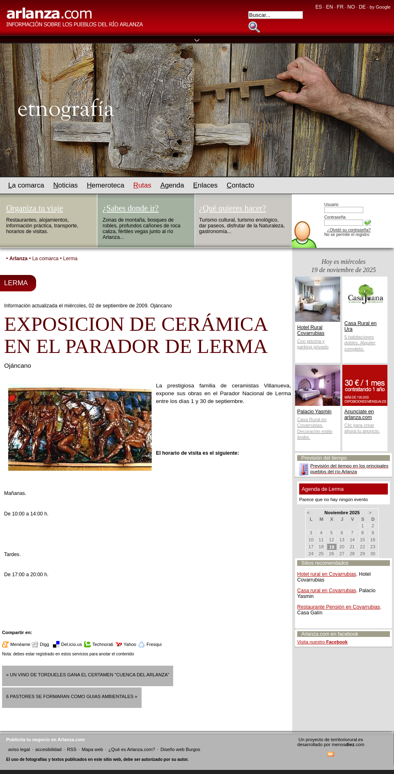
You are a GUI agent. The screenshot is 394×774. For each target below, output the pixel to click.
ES (318, 7)
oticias (65, 185)
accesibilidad (48, 749)
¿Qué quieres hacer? (232, 208)
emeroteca (105, 185)
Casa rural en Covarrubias (326, 590)
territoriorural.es (347, 739)
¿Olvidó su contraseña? (349, 230)
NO (351, 7)
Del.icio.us (71, 644)
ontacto (240, 185)
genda (172, 185)
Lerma (70, 258)
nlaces (205, 185)
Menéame (20, 644)
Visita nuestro (322, 641)
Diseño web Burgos (180, 749)
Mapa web (92, 749)
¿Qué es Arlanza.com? (131, 749)
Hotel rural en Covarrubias (326, 574)
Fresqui (154, 644)
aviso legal (19, 749)
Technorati (102, 644)
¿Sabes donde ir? (131, 208)
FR (340, 7)
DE (362, 7)
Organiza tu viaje (34, 208)
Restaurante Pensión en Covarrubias (338, 607)
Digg (44, 644)
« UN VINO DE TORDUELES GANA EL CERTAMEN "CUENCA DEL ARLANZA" (87, 674)
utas (142, 185)
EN (329, 7)
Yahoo (130, 644)
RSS (71, 749)
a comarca (26, 185)
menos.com (348, 744)
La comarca (45, 258)
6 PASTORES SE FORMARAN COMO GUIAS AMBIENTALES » (71, 696)
